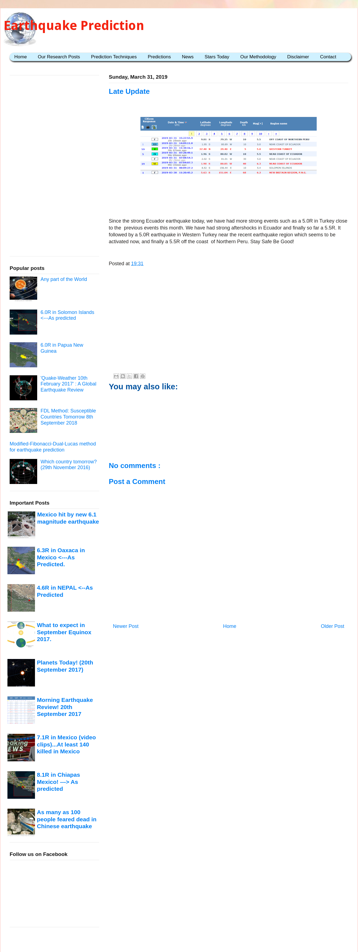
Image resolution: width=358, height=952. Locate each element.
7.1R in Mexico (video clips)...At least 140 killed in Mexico (66, 744)
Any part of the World (63, 279)
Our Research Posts (59, 56)
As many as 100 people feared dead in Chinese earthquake (66, 819)
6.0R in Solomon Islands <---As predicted (67, 315)
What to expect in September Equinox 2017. (64, 632)
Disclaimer (298, 56)
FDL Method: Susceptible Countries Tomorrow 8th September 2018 (68, 416)
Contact (328, 56)
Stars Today (217, 56)
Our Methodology (258, 56)
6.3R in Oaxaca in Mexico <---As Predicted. (61, 557)
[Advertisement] (228, 193)
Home (20, 56)
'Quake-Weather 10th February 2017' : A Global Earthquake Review (68, 384)
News (188, 56)
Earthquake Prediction (74, 25)
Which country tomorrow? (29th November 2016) (68, 464)
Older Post (332, 626)
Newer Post (126, 626)
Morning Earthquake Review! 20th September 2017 (65, 707)
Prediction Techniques (114, 56)
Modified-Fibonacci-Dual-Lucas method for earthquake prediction (53, 447)
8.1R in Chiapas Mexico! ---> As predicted (58, 782)
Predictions (159, 56)
